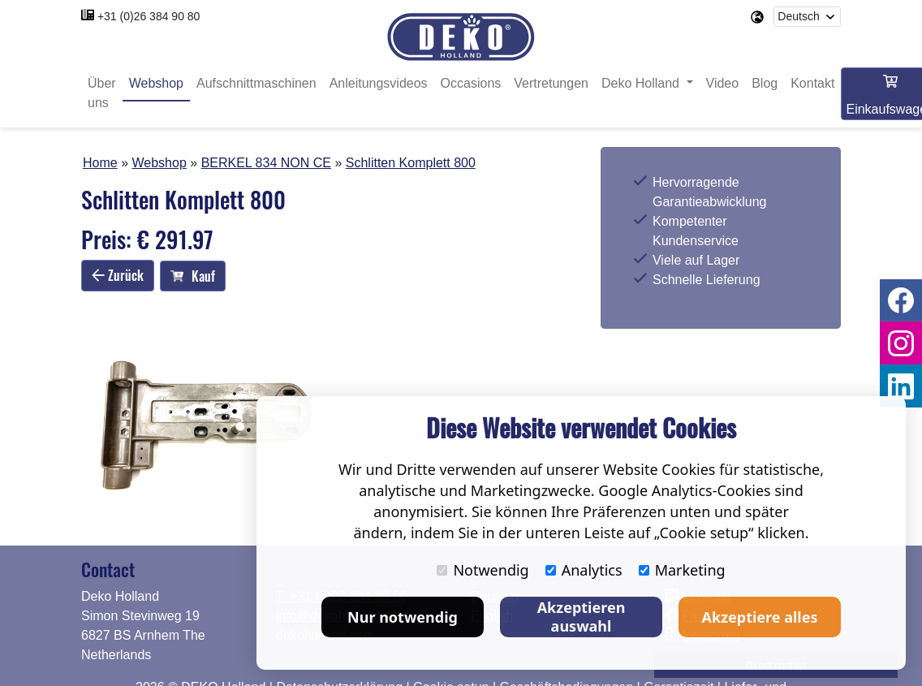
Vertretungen (551, 83)
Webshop (156, 83)
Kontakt (812, 83)
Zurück (118, 275)
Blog (765, 83)
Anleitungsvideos (379, 83)
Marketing (682, 570)
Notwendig (482, 570)
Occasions (471, 83)
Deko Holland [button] (642, 83)
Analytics (584, 570)
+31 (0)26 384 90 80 (148, 16)
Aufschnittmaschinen (256, 83)
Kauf (192, 276)
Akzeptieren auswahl (581, 617)
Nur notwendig (402, 617)
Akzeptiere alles (760, 617)
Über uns (102, 93)
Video (722, 83)
